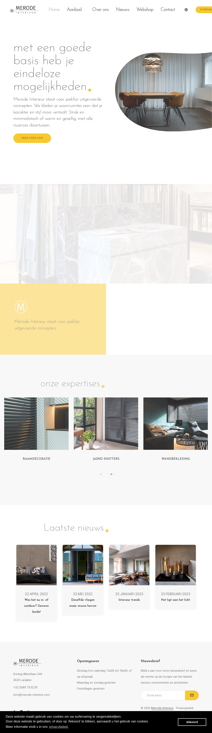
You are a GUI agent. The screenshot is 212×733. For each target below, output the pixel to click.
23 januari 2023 (129, 594)
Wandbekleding (176, 459)
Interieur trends (129, 600)
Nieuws (122, 9)
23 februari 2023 (175, 594)
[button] (111, 474)
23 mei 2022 (83, 594)
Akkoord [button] (192, 722)
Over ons (100, 9)
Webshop (144, 9)
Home (54, 9)
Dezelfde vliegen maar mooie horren (82, 603)
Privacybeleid (184, 708)
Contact (168, 9)
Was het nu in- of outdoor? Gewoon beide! (36, 606)
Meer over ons (32, 138)
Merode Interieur (162, 708)
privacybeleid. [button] (59, 726)
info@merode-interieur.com (31, 695)
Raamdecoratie (36, 459)
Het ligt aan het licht (175, 600)
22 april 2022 (36, 594)
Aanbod (76, 9)
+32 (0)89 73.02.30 (25, 687)
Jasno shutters (106, 459)
